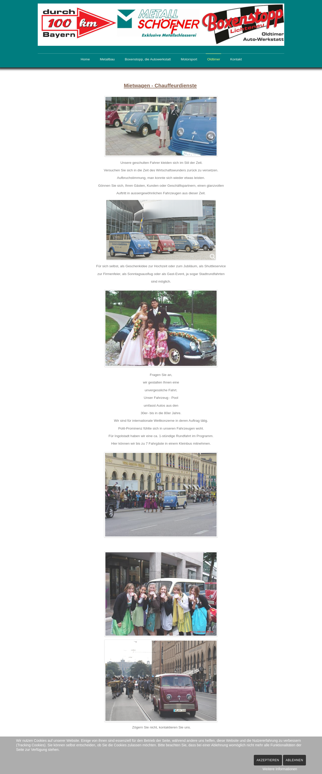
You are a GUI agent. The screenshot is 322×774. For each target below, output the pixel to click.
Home (85, 59)
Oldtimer (213, 59)
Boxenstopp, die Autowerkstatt (148, 59)
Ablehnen (294, 760)
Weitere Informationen (280, 769)
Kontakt (236, 59)
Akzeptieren (268, 760)
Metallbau (107, 59)
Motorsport (189, 59)
